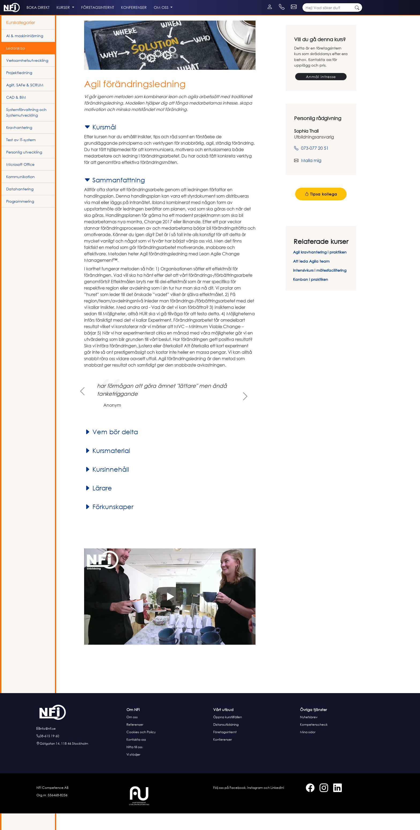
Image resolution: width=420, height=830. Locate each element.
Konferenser (222, 756)
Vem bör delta (111, 448)
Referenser (134, 741)
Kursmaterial (107, 467)
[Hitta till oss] (79, 760)
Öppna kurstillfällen (227, 734)
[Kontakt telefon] (320, 2)
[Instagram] (11, 2)
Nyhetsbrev (309, 734)
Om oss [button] (204, 19)
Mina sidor (308, 749)
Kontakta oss (136, 756)
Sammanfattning (114, 196)
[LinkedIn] (16, 2)
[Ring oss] (79, 752)
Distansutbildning (226, 741)
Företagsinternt (225, 749)
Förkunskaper (108, 523)
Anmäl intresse (321, 93)
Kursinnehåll (106, 486)
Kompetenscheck (314, 741)
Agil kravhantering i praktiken (320, 268)
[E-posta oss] (79, 745)
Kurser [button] (88, 19)
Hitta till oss (134, 764)
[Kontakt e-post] (352, 2)
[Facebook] (6, 2)
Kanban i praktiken (310, 296)
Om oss (132, 734)
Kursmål (100, 143)
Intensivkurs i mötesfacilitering (319, 287)
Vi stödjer (133, 771)
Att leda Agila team (311, 277)
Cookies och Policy (141, 749)
